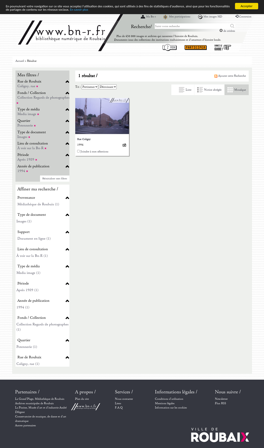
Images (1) (24, 221)
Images (23, 136)
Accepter (246, 6)
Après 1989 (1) (27, 290)
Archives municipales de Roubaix (34, 403)
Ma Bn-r (151, 17)
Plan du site (82, 399)
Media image (28, 114)
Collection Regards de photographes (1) (42, 327)
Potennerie (26, 125)
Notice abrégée (212, 90)
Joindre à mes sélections (94, 152)
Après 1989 (27, 159)
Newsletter (221, 399)
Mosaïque (240, 90)
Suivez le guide (222, 47)
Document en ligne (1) (34, 238)
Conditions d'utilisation (169, 399)
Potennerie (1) (26, 346)
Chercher (232, 26)
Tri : (78, 87)
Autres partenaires (25, 425)
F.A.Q (119, 408)
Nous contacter (124, 399)
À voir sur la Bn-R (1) (32, 255)
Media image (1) (28, 272)
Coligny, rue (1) (27, 363)
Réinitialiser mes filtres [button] (54, 178)
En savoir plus (79, 10)
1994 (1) (22, 307)
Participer (196, 47)
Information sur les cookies (171, 408)
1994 (22, 171)
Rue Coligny (84, 139)
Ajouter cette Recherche (230, 76)
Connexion (243, 17)
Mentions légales (164, 403)
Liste (188, 90)
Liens (118, 403)
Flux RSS (220, 403)
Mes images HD (212, 17)
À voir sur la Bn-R (31, 148)
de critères (227, 31)
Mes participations (179, 17)
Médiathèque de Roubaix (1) (38, 204)
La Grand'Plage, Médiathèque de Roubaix (39, 399)
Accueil (19, 61)
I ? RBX (169, 47)
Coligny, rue (27, 86)
